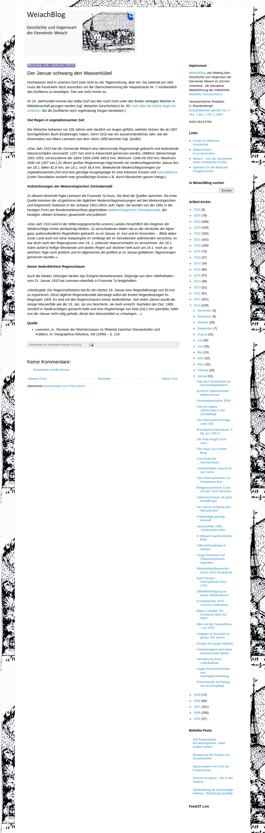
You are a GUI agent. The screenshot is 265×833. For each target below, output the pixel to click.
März (201, 364)
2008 (198, 701)
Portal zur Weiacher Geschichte (206, 142)
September (205, 328)
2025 (198, 215)
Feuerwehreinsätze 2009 (213, 400)
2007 (198, 706)
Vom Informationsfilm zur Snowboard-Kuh (213, 479)
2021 (198, 239)
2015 (198, 275)
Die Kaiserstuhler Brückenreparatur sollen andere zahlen (209, 743)
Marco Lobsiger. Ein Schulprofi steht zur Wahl (211, 614)
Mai (200, 352)
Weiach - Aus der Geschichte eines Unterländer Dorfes (212, 160)
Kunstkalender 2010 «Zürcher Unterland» (212, 603)
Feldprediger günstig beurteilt (211, 518)
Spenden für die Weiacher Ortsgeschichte (210, 169)
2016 (198, 269)
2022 (198, 233)
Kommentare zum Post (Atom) (64, 386)
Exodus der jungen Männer (215, 643)
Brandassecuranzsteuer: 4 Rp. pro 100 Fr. (214, 431)
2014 (198, 281)
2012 (198, 293)
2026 (198, 209)
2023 (198, 227)
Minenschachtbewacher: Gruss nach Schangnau (214, 570)
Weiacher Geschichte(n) (205, 94)
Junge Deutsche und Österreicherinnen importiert (211, 558)
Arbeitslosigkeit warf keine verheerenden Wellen (214, 651)
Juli (200, 340)
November (204, 316)
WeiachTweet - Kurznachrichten (204, 151)
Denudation (165, 172)
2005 (198, 719)
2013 (198, 287)
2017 (198, 263)
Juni (200, 346)
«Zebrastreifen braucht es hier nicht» (214, 470)
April (200, 358)
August (202, 334)
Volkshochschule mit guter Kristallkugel (214, 499)
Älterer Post (170, 378)
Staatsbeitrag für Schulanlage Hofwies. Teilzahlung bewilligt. (213, 791)
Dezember (204, 310)
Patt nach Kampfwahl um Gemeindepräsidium (214, 383)
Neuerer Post (38, 378)
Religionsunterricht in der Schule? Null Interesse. (214, 489)
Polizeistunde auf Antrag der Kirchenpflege (213, 683)
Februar (203, 370)
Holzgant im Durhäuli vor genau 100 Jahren (213, 635)
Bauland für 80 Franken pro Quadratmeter (211, 756)
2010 (198, 305)
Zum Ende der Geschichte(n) (208, 460)
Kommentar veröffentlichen (51, 369)
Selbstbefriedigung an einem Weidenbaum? (213, 593)
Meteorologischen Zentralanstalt (134, 210)
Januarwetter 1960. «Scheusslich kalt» (211, 528)
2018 (198, 257)
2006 (198, 712)
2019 (198, 251)
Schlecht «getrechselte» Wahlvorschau (213, 392)
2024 (198, 221)
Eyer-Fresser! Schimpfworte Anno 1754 (212, 581)
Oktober (203, 322)
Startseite (104, 378)
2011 (198, 299)
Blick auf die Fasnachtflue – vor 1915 (214, 626)
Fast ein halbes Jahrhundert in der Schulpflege (211, 410)
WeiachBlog (197, 73)
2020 (198, 245)
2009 (198, 694)
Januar (202, 376)
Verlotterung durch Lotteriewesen (209, 661)
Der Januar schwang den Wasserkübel (214, 508)
